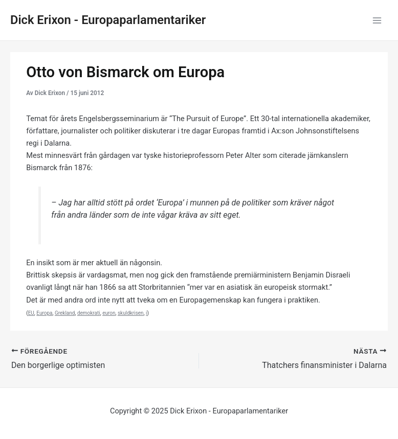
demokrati (88, 313)
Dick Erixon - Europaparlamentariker (108, 20)
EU (31, 313)
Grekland (65, 313)
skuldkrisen (131, 313)
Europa (44, 313)
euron (108, 313)
